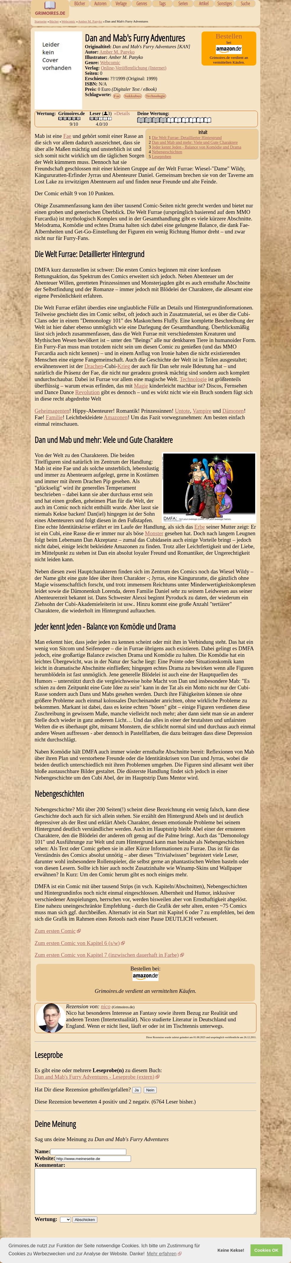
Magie (141, 386)
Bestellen (229, 36)
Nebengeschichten (167, 152)
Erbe (199, 527)
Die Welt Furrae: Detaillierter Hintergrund (187, 138)
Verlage (121, 3)
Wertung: (47, 1228)
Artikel (203, 3)
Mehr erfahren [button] (162, 1253)
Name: (42, 1151)
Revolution (87, 392)
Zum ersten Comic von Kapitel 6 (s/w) (77, 943)
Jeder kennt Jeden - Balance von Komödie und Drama (196, 147)
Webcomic (68, 21)
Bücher (79, 3)
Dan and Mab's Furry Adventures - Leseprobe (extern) (94, 1077)
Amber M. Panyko (90, 21)
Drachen (93, 366)
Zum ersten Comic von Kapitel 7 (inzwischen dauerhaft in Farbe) (107, 955)
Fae (117, 96)
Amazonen (116, 417)
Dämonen (233, 411)
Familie (54, 417)
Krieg (123, 366)
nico (105, 1006)
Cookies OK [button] (266, 1250)
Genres (141, 3)
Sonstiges (224, 3)
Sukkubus (133, 96)
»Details (122, 113)
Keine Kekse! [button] (231, 1250)
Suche (245, 3)
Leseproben (161, 156)
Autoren (100, 3)
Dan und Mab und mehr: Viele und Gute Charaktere (195, 142)
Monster (154, 533)
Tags (162, 3)
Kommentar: (50, 1165)
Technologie (155, 96)
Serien (183, 3)
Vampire (202, 411)
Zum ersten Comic (55, 931)
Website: (45, 1158)
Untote (182, 411)
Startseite (41, 21)
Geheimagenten (52, 411)
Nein (150, 1090)
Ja (137, 1090)
